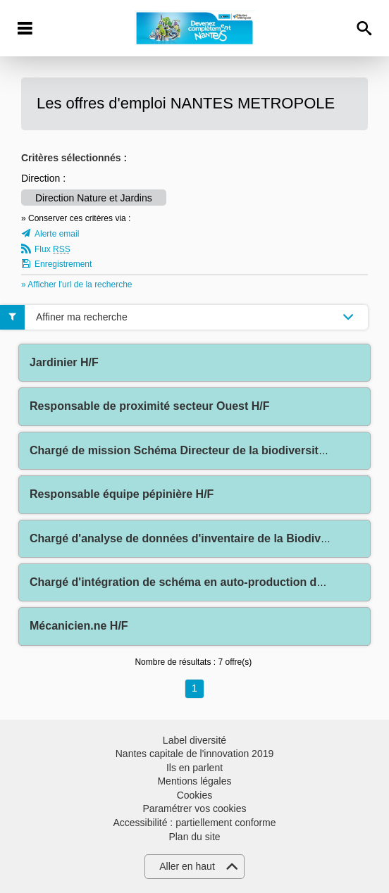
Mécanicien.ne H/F (79, 626)
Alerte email (57, 234)
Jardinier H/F (64, 362)
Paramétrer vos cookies (194, 808)
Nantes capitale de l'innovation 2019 (195, 753)
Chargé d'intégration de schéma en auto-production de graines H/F (209, 582)
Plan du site (194, 836)
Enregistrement (63, 264)
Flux (52, 249)
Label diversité (194, 740)
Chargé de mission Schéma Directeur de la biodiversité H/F (188, 450)
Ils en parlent (194, 767)
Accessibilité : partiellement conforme (194, 822)
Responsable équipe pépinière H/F (122, 494)
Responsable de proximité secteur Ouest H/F (150, 406)
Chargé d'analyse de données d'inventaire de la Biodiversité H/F (201, 538)
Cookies (195, 795)
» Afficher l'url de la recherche (76, 284)
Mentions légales (194, 781)
